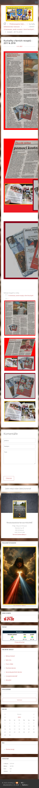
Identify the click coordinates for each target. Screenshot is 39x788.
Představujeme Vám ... (17, 24)
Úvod (5, 23)
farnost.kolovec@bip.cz (19, 534)
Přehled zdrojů (10, 749)
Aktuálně (8, 680)
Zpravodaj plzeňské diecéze (14, 672)
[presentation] (19, 470)
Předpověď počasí (19, 642)
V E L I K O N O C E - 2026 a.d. (19, 605)
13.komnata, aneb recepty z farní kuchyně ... (19, 29)
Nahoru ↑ (25, 785)
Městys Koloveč (10, 656)
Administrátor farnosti (12, 27)
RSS (22, 783)
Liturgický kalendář (11, 676)
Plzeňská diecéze (11, 668)
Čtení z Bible (9, 664)
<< (5, 714)
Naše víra (8, 660)
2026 (19, 717)
